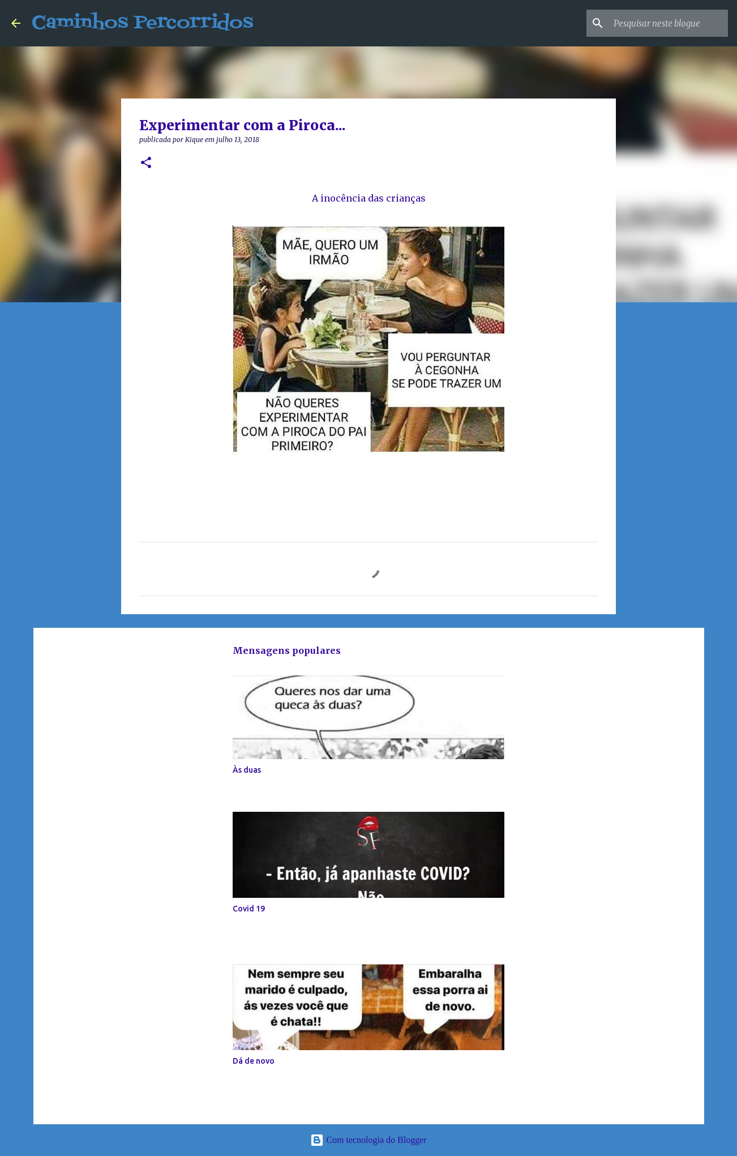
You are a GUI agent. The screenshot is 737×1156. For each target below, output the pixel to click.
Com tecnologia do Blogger (368, 1140)
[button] (146, 163)
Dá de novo (254, 1060)
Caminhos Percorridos (142, 23)
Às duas (247, 769)
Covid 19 (249, 908)
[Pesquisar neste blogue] (668, 23)
